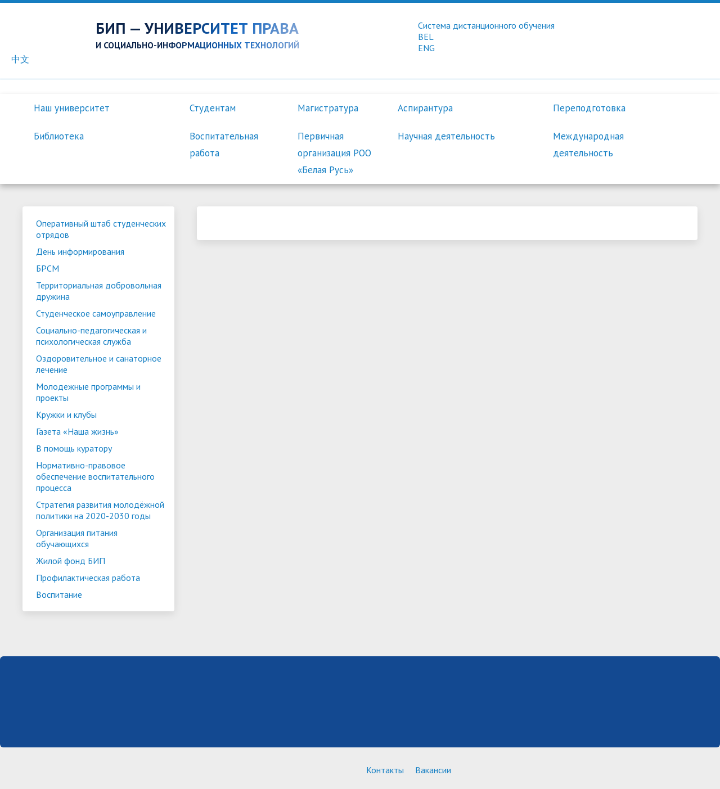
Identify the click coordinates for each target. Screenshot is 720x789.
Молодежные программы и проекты (88, 392)
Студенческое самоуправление (96, 313)
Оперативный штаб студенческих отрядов (101, 229)
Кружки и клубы (66, 414)
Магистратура (328, 108)
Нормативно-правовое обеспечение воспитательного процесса (95, 476)
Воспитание (59, 594)
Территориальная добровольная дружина (98, 290)
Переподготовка (589, 108)
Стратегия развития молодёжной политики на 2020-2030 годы (100, 510)
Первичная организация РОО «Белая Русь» (334, 153)
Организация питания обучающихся (77, 538)
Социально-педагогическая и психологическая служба (91, 335)
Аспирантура (425, 108)
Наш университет (72, 108)
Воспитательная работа (224, 144)
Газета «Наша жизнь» (77, 431)
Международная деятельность (588, 144)
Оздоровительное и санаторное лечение (98, 364)
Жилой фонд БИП (70, 560)
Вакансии (433, 770)
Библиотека (59, 136)
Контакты (385, 770)
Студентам (213, 108)
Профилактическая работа (88, 577)
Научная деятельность (446, 136)
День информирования (80, 251)
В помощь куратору (74, 448)
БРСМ (47, 268)
